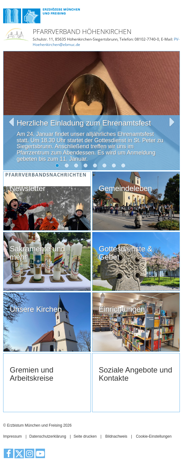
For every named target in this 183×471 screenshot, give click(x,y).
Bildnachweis (116, 436)
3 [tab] (77, 167)
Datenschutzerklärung (47, 436)
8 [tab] (124, 167)
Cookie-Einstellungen (153, 436)
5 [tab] (96, 167)
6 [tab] (106, 167)
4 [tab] (87, 167)
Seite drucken (85, 436)
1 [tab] (58, 167)
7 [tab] (115, 167)
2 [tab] (68, 167)
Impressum (12, 436)
